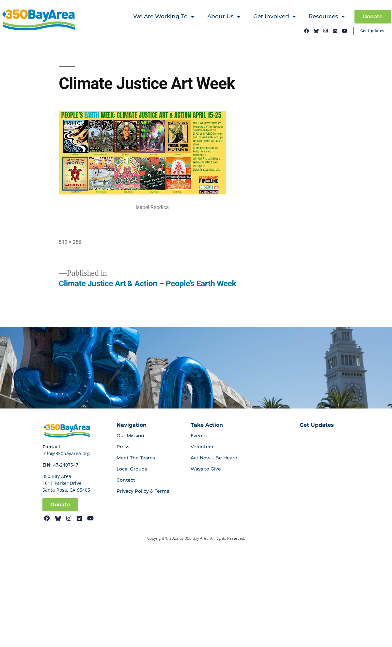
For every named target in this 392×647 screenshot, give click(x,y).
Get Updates (372, 30)
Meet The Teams (136, 458)
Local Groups (132, 469)
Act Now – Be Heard (214, 458)
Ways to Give (206, 469)
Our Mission (130, 436)
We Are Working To (163, 17)
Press (123, 447)
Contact (126, 480)
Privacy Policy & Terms (143, 491)
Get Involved (274, 17)
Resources (327, 17)
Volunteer (202, 447)
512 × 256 (70, 242)
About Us (223, 17)
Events (199, 436)
